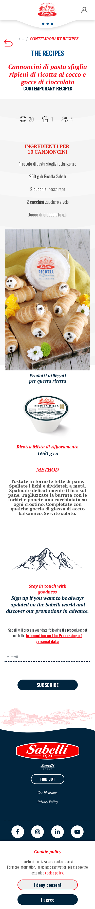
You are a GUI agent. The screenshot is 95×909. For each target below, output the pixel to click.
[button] (84, 10)
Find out (47, 779)
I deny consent (48, 885)
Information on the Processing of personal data (54, 638)
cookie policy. (54, 872)
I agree (47, 899)
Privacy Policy (47, 801)
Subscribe (48, 685)
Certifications (47, 792)
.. (23, 39)
